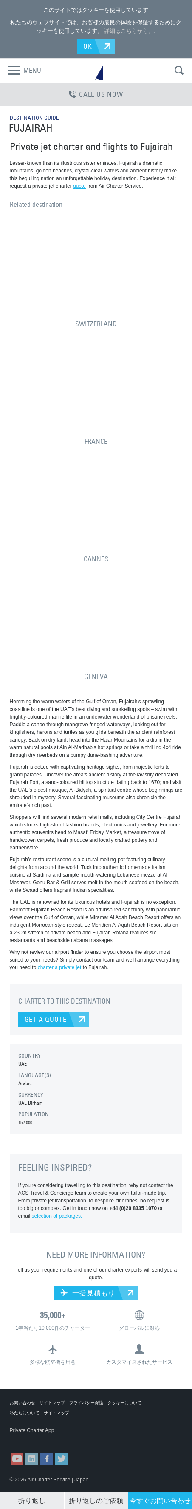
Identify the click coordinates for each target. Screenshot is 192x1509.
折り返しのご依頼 (96, 1500)
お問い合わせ (22, 1402)
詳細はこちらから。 (129, 31)
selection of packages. (57, 1216)
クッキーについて (124, 1402)
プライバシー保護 (86, 1402)
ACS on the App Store (30, 1438)
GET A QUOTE (46, 1019)
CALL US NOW (96, 94)
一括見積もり (87, 1293)
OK (87, 46)
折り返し (31, 1500)
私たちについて (25, 1412)
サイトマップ (52, 1402)
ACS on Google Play (72, 1438)
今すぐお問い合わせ (160, 1500)
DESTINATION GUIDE (34, 117)
